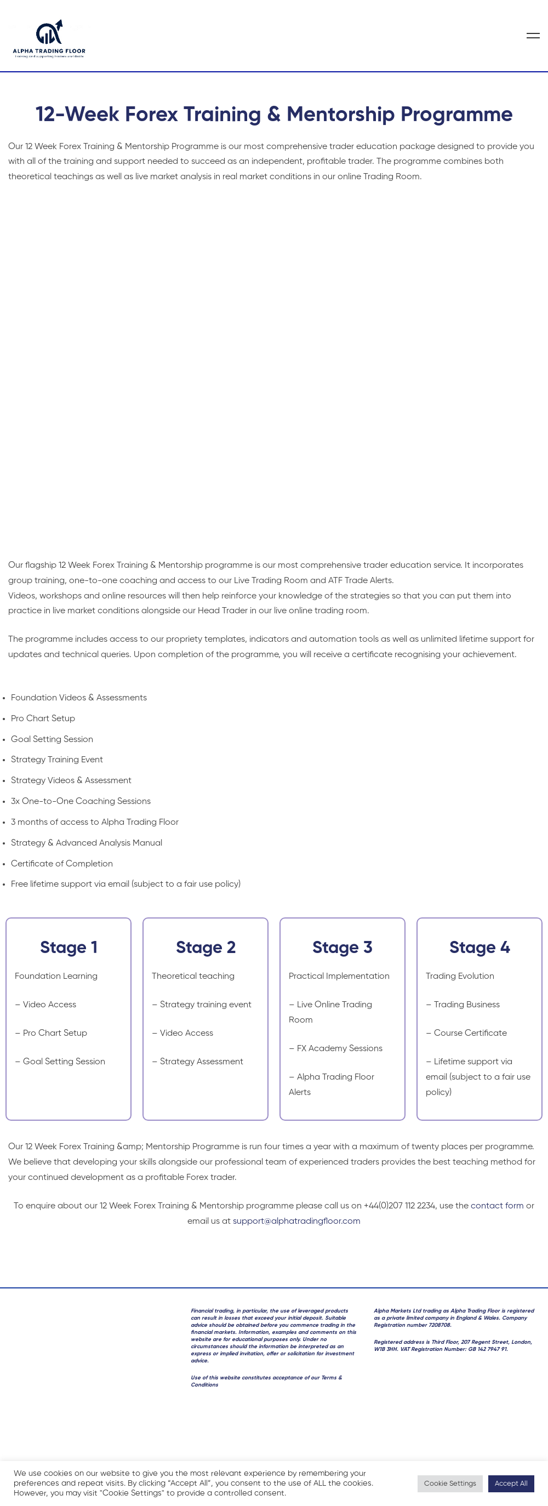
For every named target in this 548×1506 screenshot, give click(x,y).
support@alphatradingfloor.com (297, 1221)
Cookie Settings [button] (450, 1483)
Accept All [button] (511, 1483)
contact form (497, 1206)
